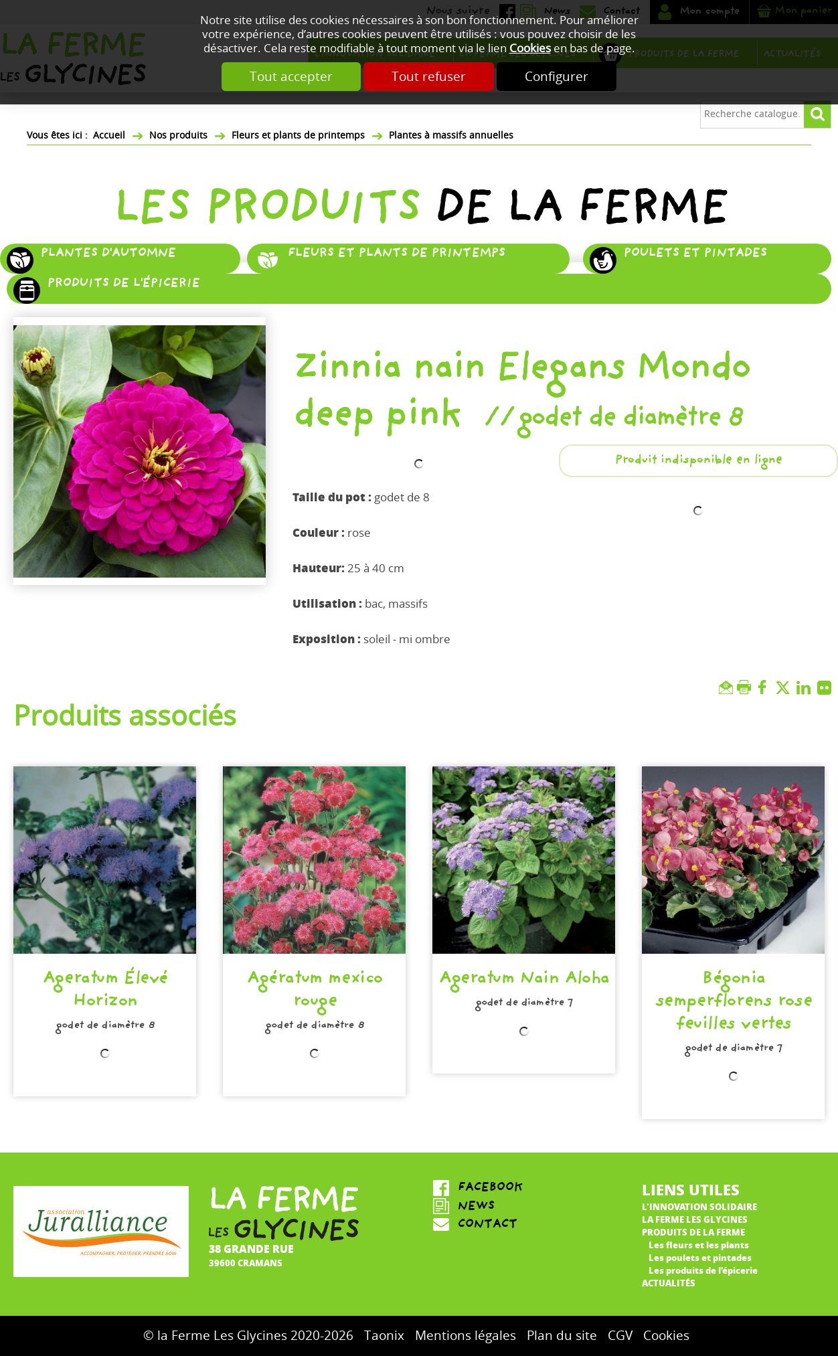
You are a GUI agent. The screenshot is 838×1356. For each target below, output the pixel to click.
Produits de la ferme (693, 1231)
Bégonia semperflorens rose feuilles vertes (733, 1003)
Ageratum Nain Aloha (523, 980)
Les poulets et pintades (700, 1257)
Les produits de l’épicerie (703, 1270)
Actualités (668, 1282)
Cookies (530, 48)
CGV (620, 1335)
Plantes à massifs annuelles (451, 135)
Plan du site (562, 1335)
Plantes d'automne (107, 254)
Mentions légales (465, 1335)
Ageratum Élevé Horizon (104, 992)
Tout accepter (291, 76)
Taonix (384, 1335)
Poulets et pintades (694, 254)
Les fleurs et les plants (699, 1244)
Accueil (109, 135)
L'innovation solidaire (699, 1206)
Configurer (556, 76)
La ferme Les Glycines (695, 1219)
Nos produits (178, 135)
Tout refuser (429, 76)
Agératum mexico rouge (314, 992)
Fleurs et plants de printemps (298, 135)
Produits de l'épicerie (123, 284)
